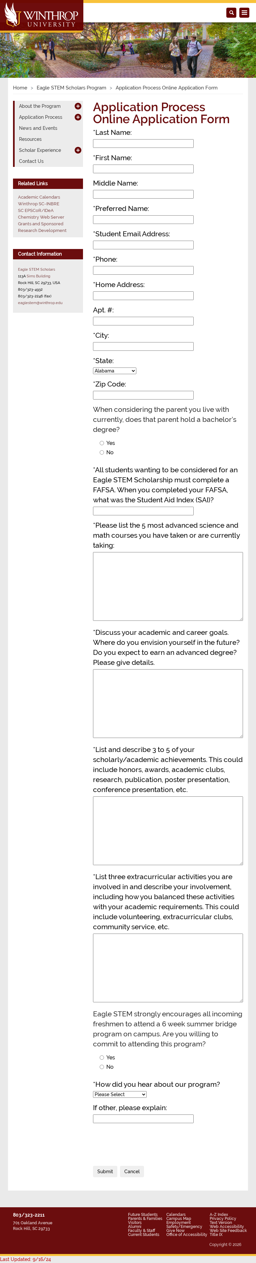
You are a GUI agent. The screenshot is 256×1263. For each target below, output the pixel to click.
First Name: (112, 158)
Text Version (221, 1222)
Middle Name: (115, 183)
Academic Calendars (39, 197)
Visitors (135, 1222)
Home (20, 88)
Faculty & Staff (141, 1230)
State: (103, 360)
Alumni (134, 1226)
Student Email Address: (131, 234)
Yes (107, 443)
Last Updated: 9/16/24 (25, 1259)
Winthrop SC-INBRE (38, 203)
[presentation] (143, 1141)
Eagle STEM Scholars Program (71, 88)
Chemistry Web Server (41, 217)
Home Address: (119, 284)
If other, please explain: (130, 1107)
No (107, 452)
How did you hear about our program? (156, 1084)
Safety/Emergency (184, 1226)
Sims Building (38, 276)
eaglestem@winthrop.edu (40, 302)
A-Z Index (219, 1214)
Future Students (143, 1214)
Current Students (143, 1234)
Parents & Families (145, 1218)
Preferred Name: (121, 208)
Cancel (132, 1171)
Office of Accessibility (186, 1234)
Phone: (105, 259)
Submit (105, 1171)
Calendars (176, 1214)
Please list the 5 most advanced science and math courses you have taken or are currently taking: (166, 535)
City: (101, 335)
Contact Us (31, 161)
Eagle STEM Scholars (36, 269)
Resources (30, 139)
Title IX (216, 1234)
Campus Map (178, 1218)
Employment (178, 1222)
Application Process (40, 117)
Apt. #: (103, 310)
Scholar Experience (40, 150)
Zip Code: (109, 384)
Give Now (175, 1230)
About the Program (40, 106)
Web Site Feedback (228, 1230)
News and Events (38, 128)
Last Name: (112, 132)
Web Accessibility (227, 1226)
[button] (19, 42)
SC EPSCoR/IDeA (36, 210)
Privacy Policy (223, 1218)
